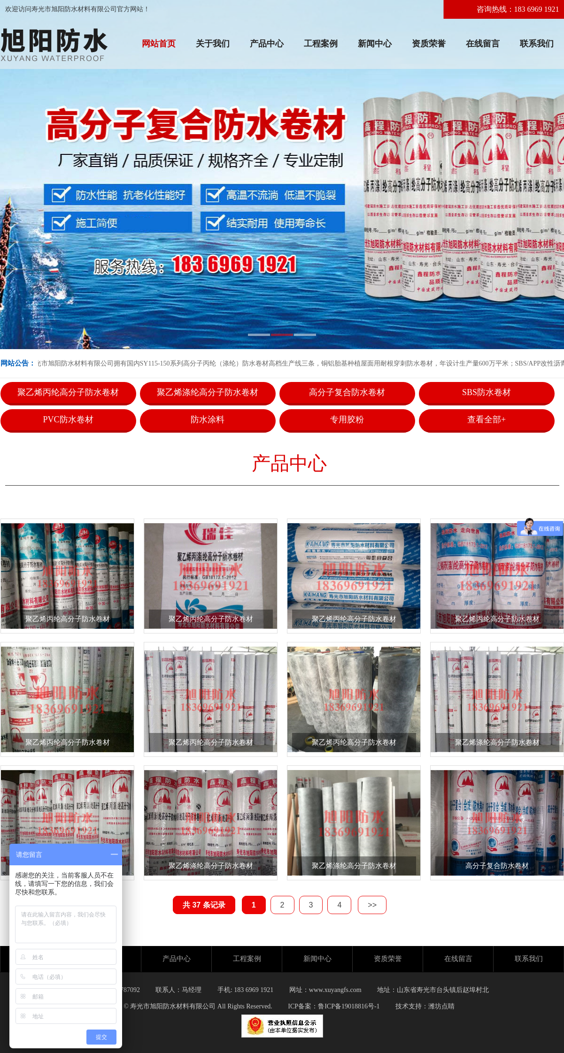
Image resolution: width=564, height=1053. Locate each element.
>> (372, 905)
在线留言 (483, 43)
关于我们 (213, 43)
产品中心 (267, 43)
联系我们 (537, 43)
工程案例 (321, 43)
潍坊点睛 (441, 1006)
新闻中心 (375, 43)
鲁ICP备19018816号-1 (348, 1006)
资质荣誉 (429, 43)
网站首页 (159, 43)
